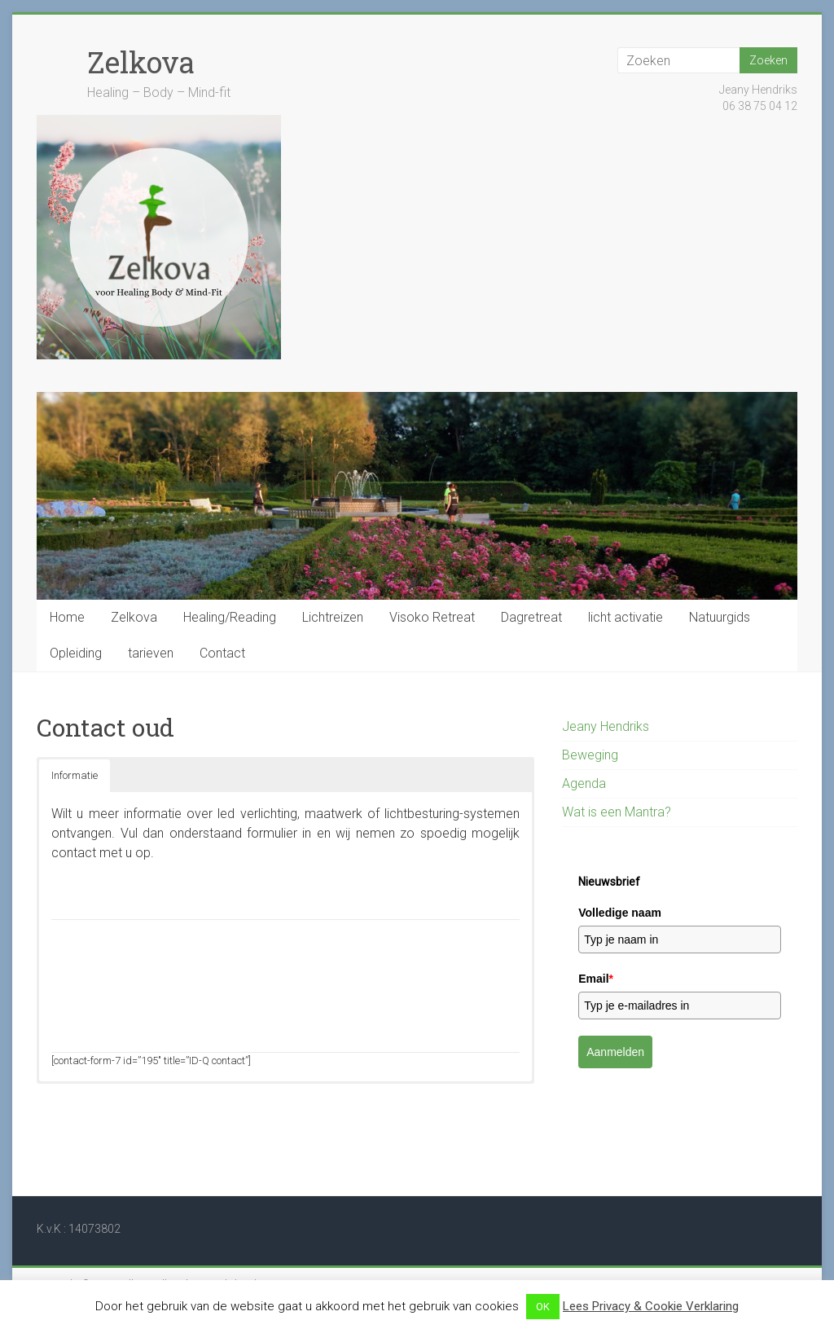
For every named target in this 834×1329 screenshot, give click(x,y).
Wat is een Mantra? (616, 812)
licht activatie (625, 617)
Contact (222, 653)
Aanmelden (615, 1051)
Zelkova (141, 61)
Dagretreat (531, 617)
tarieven (150, 653)
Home (67, 617)
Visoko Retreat (432, 617)
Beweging (590, 755)
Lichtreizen (332, 617)
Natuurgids (719, 617)
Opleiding (76, 653)
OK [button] (543, 1306)
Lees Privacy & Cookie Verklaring (651, 1306)
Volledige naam (619, 912)
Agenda (584, 783)
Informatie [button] (74, 775)
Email (595, 978)
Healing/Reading (229, 617)
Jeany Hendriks (605, 726)
